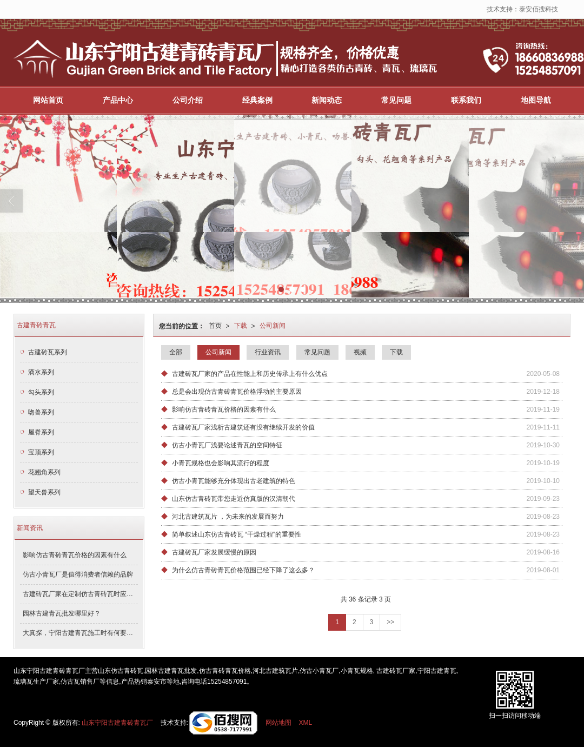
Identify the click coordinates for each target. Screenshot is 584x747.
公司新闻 (273, 325)
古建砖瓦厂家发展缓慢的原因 (214, 552)
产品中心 (118, 99)
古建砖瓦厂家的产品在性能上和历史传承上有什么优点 (250, 373)
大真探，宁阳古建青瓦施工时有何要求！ (80, 632)
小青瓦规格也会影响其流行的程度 (220, 462)
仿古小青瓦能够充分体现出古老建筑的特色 (233, 480)
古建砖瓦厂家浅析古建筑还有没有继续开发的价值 (243, 427)
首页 (215, 325)
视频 (360, 351)
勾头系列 (41, 391)
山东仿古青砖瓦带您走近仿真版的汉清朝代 (233, 498)
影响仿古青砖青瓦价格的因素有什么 (224, 409)
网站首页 (48, 99)
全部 (175, 351)
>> (390, 621)
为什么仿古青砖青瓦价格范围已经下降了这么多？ (243, 569)
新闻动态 (326, 99)
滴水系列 (41, 371)
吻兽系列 (41, 411)
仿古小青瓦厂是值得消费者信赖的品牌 (78, 574)
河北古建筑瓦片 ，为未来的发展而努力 (228, 516)
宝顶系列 (41, 451)
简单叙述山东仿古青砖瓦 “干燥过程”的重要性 (236, 534)
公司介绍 (187, 99)
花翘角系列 (44, 471)
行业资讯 (268, 351)
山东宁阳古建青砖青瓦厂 (117, 722)
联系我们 (466, 99)
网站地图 (278, 722)
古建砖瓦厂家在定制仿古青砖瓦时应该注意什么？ (80, 593)
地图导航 (536, 99)
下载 (240, 325)
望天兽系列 (44, 491)
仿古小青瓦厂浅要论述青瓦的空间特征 (227, 444)
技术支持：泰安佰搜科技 (522, 8)
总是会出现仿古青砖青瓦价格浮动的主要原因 (237, 391)
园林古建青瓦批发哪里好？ (62, 613)
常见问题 (396, 99)
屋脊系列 (41, 431)
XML (306, 722)
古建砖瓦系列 (47, 351)
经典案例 (257, 99)
